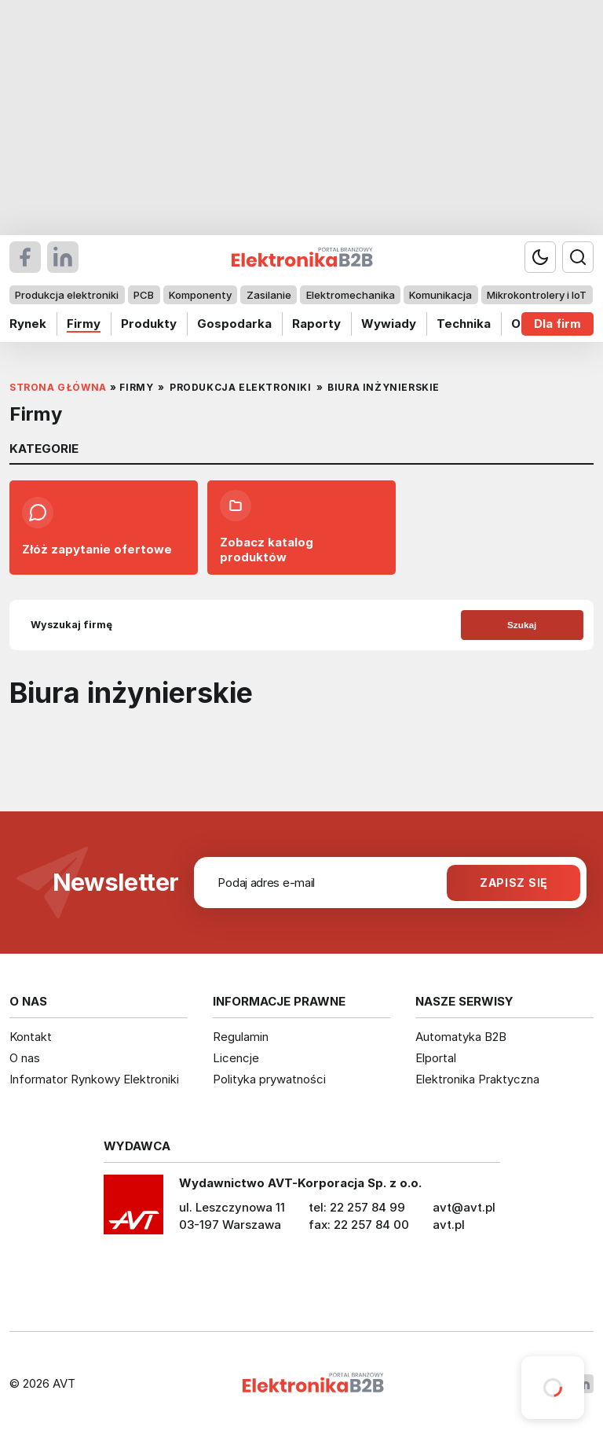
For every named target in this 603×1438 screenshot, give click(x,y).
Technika (464, 323)
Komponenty (200, 295)
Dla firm (557, 323)
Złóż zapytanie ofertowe (97, 527)
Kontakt (30, 1036)
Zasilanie (269, 295)
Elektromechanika (350, 295)
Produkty (149, 323)
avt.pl (449, 1224)
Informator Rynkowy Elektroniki (94, 1079)
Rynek (27, 323)
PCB (143, 295)
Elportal (435, 1057)
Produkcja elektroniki (67, 295)
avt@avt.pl (464, 1207)
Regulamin (241, 1036)
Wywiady (388, 323)
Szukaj (521, 625)
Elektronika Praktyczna (477, 1079)
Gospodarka (234, 323)
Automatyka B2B (460, 1036)
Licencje (236, 1057)
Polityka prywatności (269, 1079)
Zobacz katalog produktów (266, 527)
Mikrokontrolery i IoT (537, 295)
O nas (24, 1057)
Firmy (83, 323)
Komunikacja (440, 295)
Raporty (316, 323)
